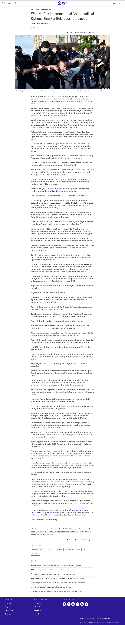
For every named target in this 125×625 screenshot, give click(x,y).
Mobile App (37, 610)
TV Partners (37, 603)
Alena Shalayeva (44, 23)
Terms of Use (9, 610)
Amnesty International (73, 271)
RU (119, 3)
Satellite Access (38, 607)
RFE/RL (50, 205)
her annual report (56, 165)
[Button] (69, 32)
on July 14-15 (86, 179)
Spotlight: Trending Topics (41, 9)
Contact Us (8, 614)
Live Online (37, 614)
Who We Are (8, 603)
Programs (8, 607)
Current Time (35, 23)
